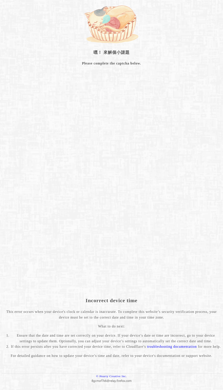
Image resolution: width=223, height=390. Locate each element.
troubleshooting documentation (172, 346)
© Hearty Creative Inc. (111, 376)
